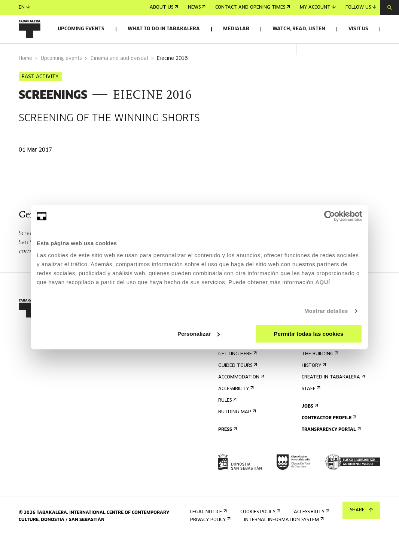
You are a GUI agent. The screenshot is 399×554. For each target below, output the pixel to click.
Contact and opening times (252, 7)
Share (361, 510)
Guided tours (237, 381)
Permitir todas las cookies (308, 334)
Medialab (236, 29)
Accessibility (235, 404)
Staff (310, 404)
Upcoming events (81, 29)
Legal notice (207, 527)
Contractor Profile (328, 433)
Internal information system (283, 535)
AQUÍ (322, 282)
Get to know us (323, 358)
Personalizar (198, 334)
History (313, 381)
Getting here (236, 369)
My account (318, 7)
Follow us (360, 7)
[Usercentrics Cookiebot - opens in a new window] (329, 216)
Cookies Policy (259, 527)
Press (226, 445)
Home (25, 74)
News (196, 7)
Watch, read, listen (298, 29)
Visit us (358, 29)
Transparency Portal (330, 445)
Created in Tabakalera (332, 392)
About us (164, 7)
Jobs (309, 422)
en (24, 7)
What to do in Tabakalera (164, 29)
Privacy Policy (209, 535)
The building (319, 369)
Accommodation (240, 392)
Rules (226, 416)
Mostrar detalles (326, 311)
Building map (236, 427)
